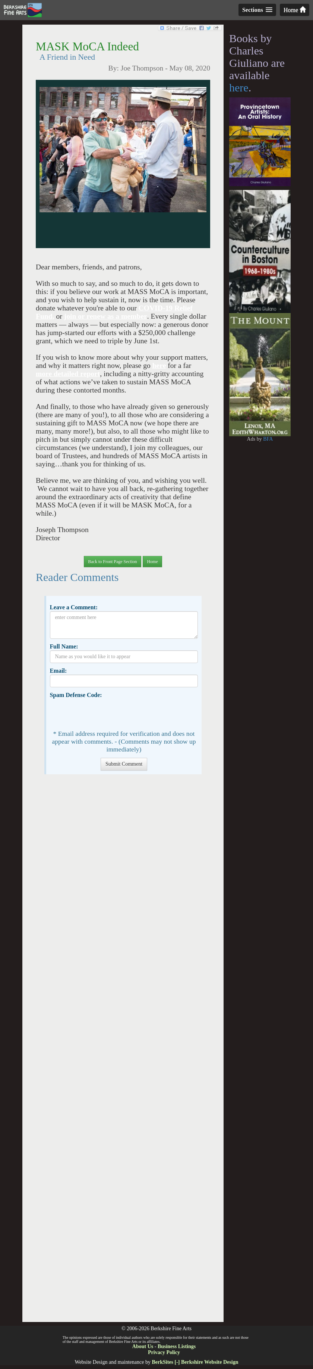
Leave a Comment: (74, 607)
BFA (268, 439)
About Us (142, 1346)
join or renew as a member (105, 316)
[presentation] (106, 713)
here (159, 365)
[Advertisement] (122, 1052)
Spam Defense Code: (76, 695)
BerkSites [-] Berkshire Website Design (195, 1362)
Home (295, 10)
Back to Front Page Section (112, 561)
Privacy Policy (164, 1352)
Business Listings (177, 1346)
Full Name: (64, 646)
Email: (58, 671)
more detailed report (68, 374)
